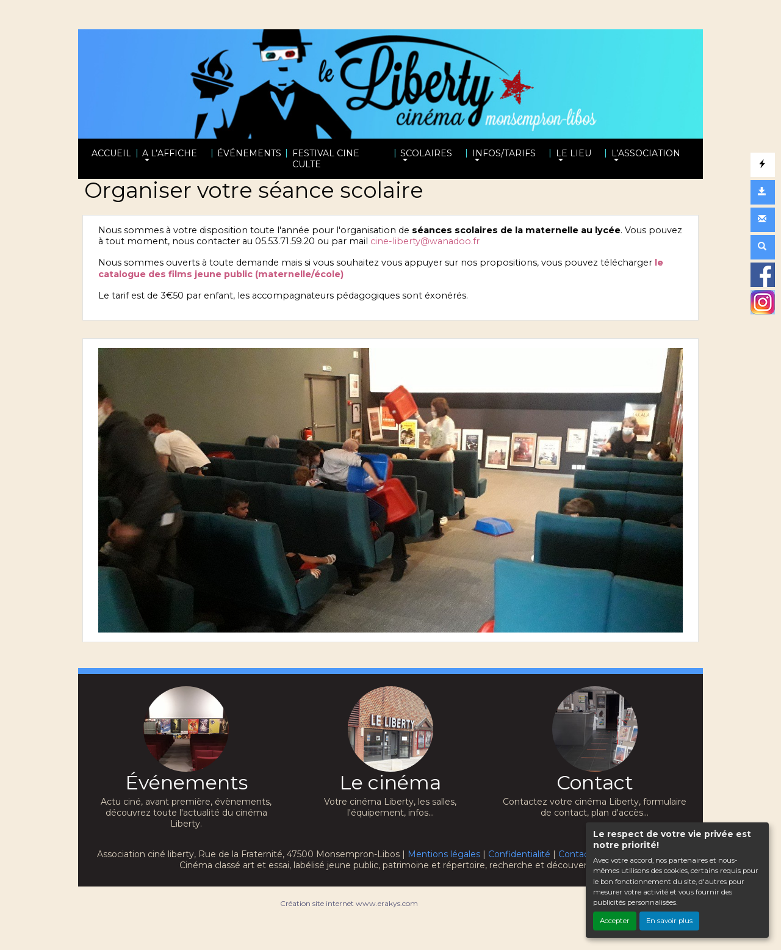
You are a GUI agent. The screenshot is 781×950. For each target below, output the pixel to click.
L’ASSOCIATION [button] (645, 153)
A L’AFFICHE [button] (169, 153)
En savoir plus (669, 920)
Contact (575, 854)
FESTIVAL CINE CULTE (325, 159)
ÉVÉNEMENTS (249, 153)
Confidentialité (519, 854)
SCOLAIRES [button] (426, 153)
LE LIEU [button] (573, 153)
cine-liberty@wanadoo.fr (425, 241)
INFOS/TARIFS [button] (504, 153)
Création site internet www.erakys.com (349, 903)
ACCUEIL (111, 153)
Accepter (615, 920)
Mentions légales (444, 854)
